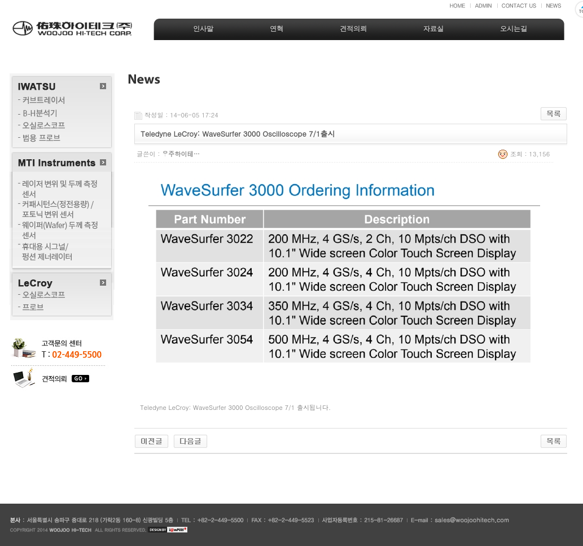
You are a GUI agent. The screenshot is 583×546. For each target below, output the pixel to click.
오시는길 (513, 29)
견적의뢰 (353, 29)
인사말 (203, 29)
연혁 (276, 29)
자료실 (433, 29)
